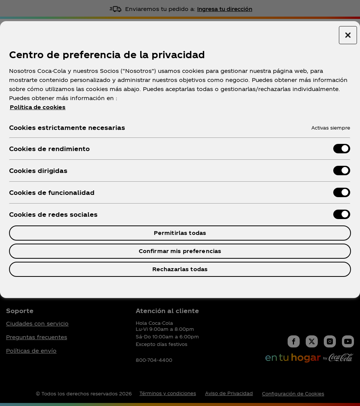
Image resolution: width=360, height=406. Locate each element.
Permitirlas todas (180, 233)
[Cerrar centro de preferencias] (348, 35)
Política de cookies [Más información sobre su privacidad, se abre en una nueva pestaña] (38, 107)
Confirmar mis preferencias (180, 251)
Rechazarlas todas (180, 269)
